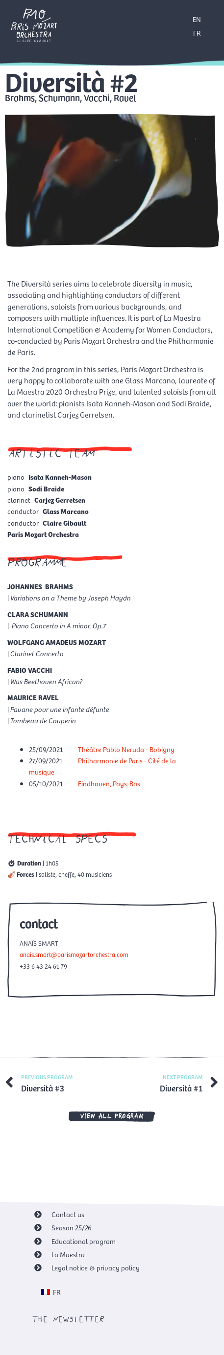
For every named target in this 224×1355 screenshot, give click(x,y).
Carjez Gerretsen (59, 499)
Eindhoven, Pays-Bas (109, 783)
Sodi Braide (46, 488)
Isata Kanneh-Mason (60, 476)
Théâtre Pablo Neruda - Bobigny (126, 749)
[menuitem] (51, 1292)
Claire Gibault (64, 522)
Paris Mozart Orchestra (43, 534)
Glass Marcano (66, 511)
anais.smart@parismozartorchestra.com (74, 954)
